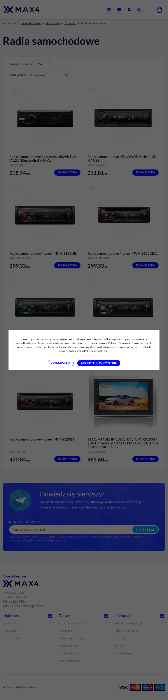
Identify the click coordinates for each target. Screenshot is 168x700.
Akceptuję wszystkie (99, 363)
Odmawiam (60, 363)
